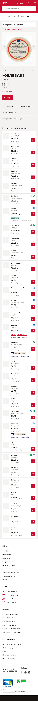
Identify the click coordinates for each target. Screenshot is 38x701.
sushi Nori (14, 171)
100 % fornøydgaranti (9, 648)
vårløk (13, 361)
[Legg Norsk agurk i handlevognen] (32, 521)
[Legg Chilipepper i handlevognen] (32, 486)
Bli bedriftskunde (7, 618)
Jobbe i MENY (6, 558)
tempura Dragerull (17, 288)
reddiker (14, 399)
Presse (4, 580)
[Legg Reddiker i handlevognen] (32, 405)
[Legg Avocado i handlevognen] (32, 392)
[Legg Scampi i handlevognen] (32, 306)
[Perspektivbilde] (32, 70)
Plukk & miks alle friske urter (19, 337)
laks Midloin (15, 226)
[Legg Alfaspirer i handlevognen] (32, 429)
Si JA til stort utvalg (8, 658)
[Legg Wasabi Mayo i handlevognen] (32, 152)
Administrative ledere (9, 569)
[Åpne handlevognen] (29, 3)
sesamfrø (14, 342)
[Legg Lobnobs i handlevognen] (32, 461)
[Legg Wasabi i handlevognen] (32, 256)
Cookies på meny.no (8, 576)
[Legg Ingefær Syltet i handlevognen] (7, 97)
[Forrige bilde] (4, 47)
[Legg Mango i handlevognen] (32, 281)
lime (12, 443)
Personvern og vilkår (9, 565)
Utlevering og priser (8, 621)
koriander (14, 325)
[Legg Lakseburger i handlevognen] (32, 417)
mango (13, 275)
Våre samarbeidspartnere (10, 572)
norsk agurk (15, 516)
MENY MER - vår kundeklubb (11, 644)
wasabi (13, 250)
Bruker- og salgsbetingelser (11, 629)
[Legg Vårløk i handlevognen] (32, 367)
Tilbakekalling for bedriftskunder (12, 632)
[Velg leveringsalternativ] (9, 16)
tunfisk (13, 208)
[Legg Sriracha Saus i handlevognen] (32, 269)
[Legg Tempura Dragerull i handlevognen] (32, 294)
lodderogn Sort (16, 313)
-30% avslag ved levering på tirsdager (21, 220)
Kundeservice (6, 554)
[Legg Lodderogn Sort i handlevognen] (32, 319)
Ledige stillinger (7, 562)
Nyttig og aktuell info (9, 625)
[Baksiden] (23, 70)
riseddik (14, 183)
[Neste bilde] (34, 47)
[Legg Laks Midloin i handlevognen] (32, 231)
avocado (14, 386)
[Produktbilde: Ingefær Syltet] (5, 70)
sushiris (13, 159)
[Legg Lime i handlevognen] (32, 448)
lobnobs (14, 455)
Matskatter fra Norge (9, 655)
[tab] (10, 106)
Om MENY (5, 551)
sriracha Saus (16, 263)
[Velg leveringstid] (25, 16)
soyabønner (15, 196)
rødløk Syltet (15, 238)
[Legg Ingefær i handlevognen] (32, 497)
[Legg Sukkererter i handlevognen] (32, 473)
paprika (13, 528)
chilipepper (15, 480)
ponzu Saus (15, 134)
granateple (15, 374)
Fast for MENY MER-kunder (20, 356)
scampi (13, 300)
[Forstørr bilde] (19, 49)
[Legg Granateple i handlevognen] (32, 380)
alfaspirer (14, 424)
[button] (34, 3)
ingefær (13, 492)
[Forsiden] (14, 70)
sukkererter (15, 467)
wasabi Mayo (15, 146)
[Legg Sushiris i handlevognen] (32, 164)
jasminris (14, 504)
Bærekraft (5, 651)
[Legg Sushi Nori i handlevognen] (32, 177)
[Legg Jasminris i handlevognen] (32, 510)
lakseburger (15, 411)
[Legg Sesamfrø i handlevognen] (32, 348)
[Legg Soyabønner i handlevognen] (32, 202)
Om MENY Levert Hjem (10, 614)
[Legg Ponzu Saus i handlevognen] (32, 140)
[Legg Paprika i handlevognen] (32, 534)
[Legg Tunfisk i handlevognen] (32, 213)
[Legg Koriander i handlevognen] (32, 330)
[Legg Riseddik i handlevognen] (32, 189)
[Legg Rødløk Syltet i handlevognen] (32, 244)
